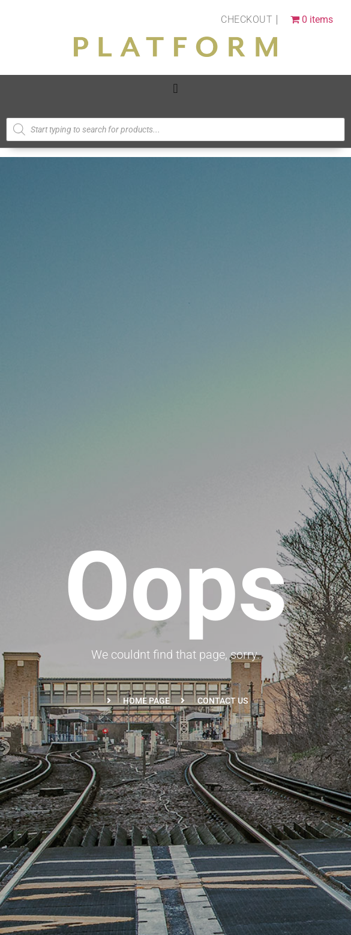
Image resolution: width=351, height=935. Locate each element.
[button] (175, 88)
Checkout (246, 19)
